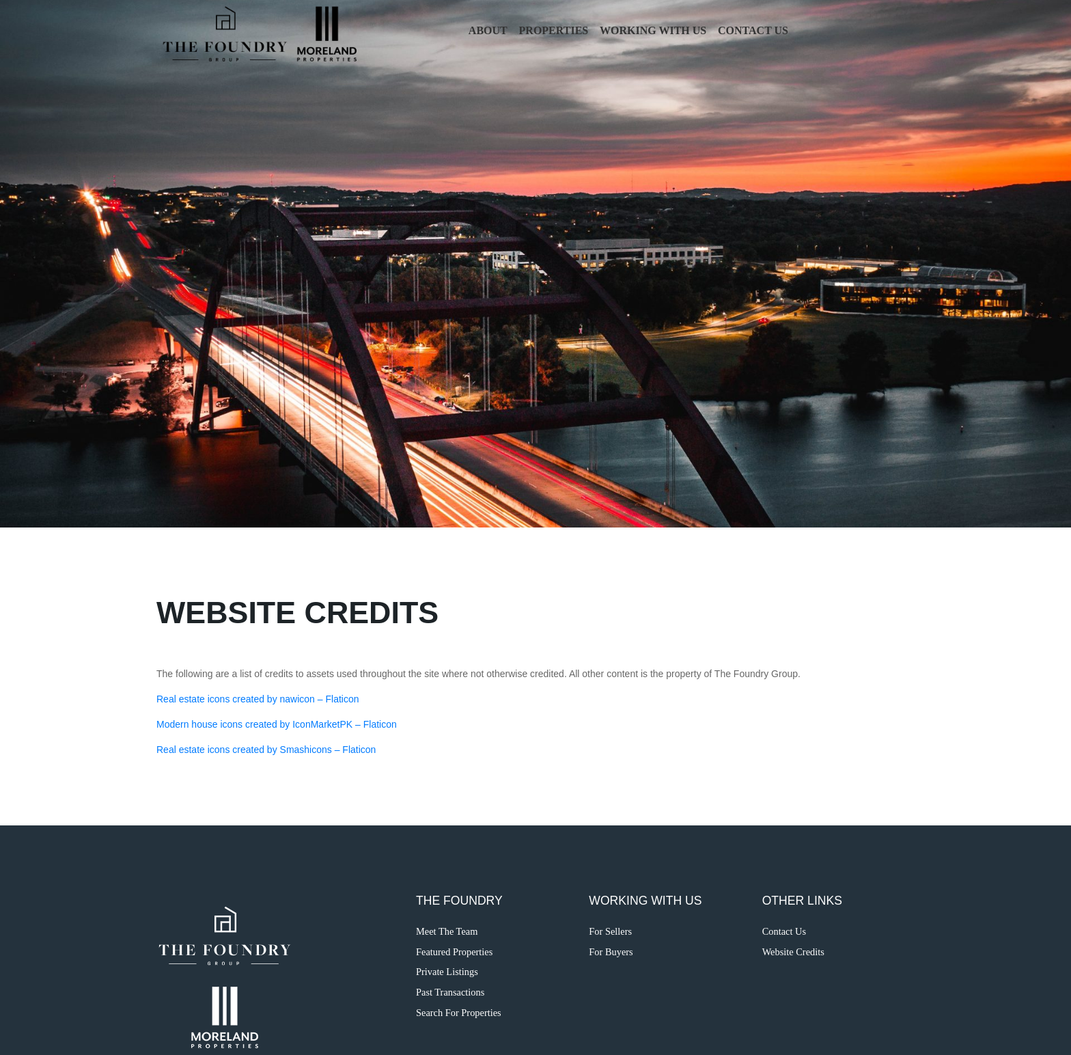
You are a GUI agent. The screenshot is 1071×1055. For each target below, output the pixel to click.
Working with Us (653, 30)
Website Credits (793, 951)
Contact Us (753, 30)
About (488, 30)
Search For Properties (458, 1012)
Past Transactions (450, 992)
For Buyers (610, 951)
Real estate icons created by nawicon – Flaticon (257, 699)
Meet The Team (446, 931)
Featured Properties (454, 951)
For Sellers (610, 931)
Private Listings (447, 971)
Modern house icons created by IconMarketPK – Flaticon (276, 724)
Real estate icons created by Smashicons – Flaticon (266, 749)
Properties (554, 30)
